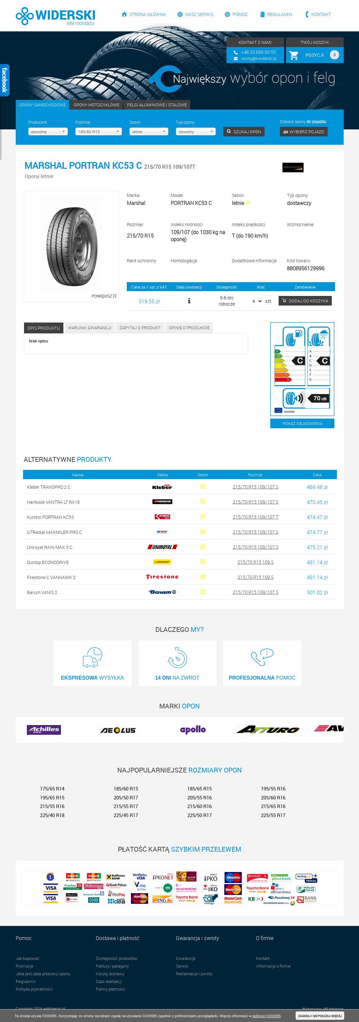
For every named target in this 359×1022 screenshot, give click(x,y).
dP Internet (333, 1009)
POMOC (262, 661)
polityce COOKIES (266, 1015)
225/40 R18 (52, 815)
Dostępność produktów (117, 958)
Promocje (24, 966)
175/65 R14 (52, 788)
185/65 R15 (199, 788)
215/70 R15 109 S (255, 562)
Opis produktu (44, 328)
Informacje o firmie (273, 966)
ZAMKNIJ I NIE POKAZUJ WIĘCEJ (320, 1016)
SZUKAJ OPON (244, 132)
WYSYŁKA (92, 661)
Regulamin (279, 14)
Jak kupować (27, 958)
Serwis (182, 966)
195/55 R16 (273, 788)
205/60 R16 (273, 797)
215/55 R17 (126, 806)
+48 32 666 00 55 (258, 52)
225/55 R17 (273, 815)
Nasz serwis (199, 14)
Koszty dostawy (110, 974)
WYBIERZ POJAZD (303, 132)
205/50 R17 (126, 797)
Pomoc (240, 14)
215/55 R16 (52, 806)
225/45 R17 (126, 815)
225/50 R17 (199, 815)
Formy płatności (110, 989)
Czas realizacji (109, 981)
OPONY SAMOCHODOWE (42, 105)
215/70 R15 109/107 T (255, 517)
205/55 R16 (199, 797)
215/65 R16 (273, 806)
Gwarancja (185, 958)
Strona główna (147, 14)
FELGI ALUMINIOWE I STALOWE (157, 105)
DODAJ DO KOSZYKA (305, 301)
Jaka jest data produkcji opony (43, 974)
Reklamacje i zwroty (194, 974)
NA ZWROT (177, 661)
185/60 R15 (126, 788)
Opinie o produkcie (189, 328)
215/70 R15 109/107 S (255, 487)
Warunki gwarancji (89, 328)
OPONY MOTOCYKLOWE (96, 105)
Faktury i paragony (112, 966)
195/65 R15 (52, 797)
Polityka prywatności (34, 989)
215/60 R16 (199, 806)
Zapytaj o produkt (140, 328)
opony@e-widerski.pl (259, 58)
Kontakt (321, 14)
